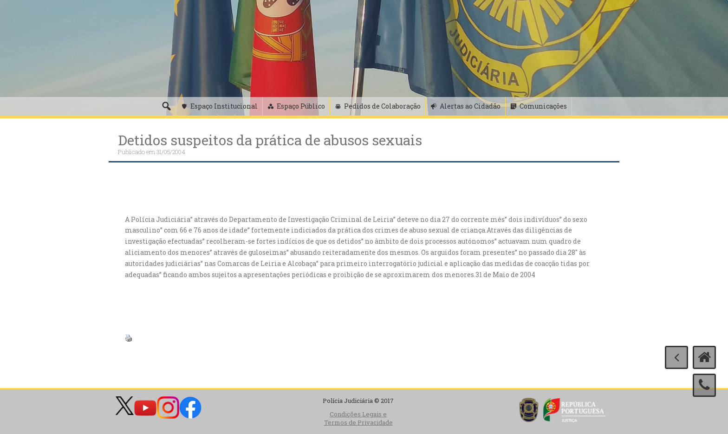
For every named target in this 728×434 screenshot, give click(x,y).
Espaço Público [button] (301, 106)
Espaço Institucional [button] (224, 106)
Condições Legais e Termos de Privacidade (358, 418)
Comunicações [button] (543, 106)
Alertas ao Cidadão (470, 106)
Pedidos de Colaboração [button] (382, 106)
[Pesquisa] (166, 106)
